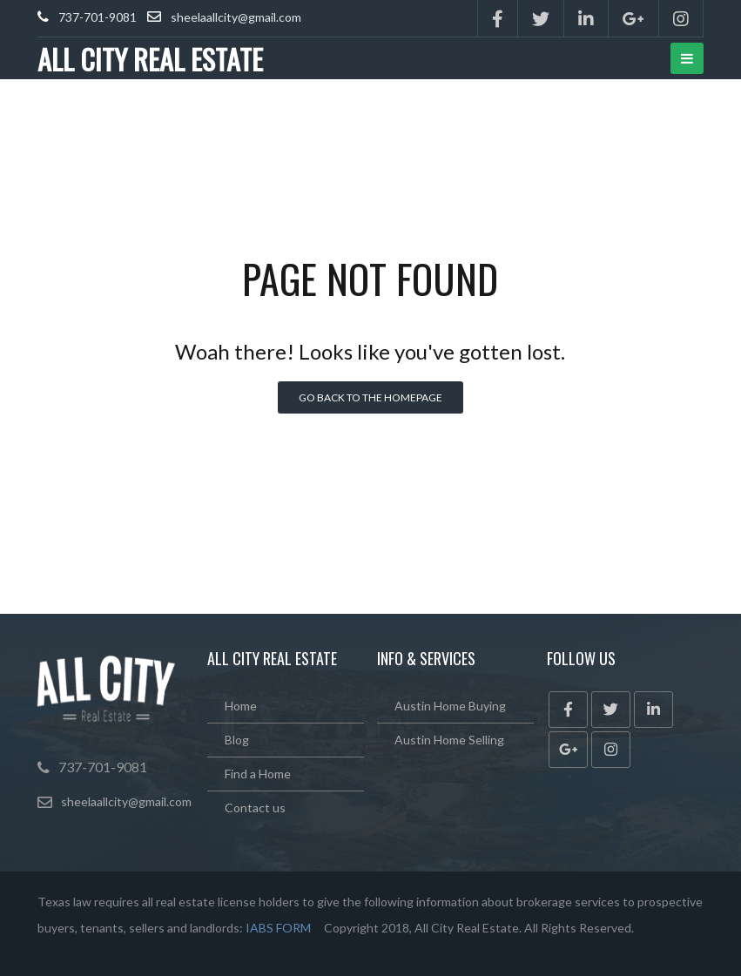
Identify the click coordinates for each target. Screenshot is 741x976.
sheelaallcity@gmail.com (236, 17)
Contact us (255, 807)
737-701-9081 (97, 17)
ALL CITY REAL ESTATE (150, 58)
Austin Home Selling (449, 739)
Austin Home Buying (450, 705)
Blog (237, 739)
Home (241, 705)
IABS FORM (278, 927)
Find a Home (258, 773)
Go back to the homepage (370, 397)
